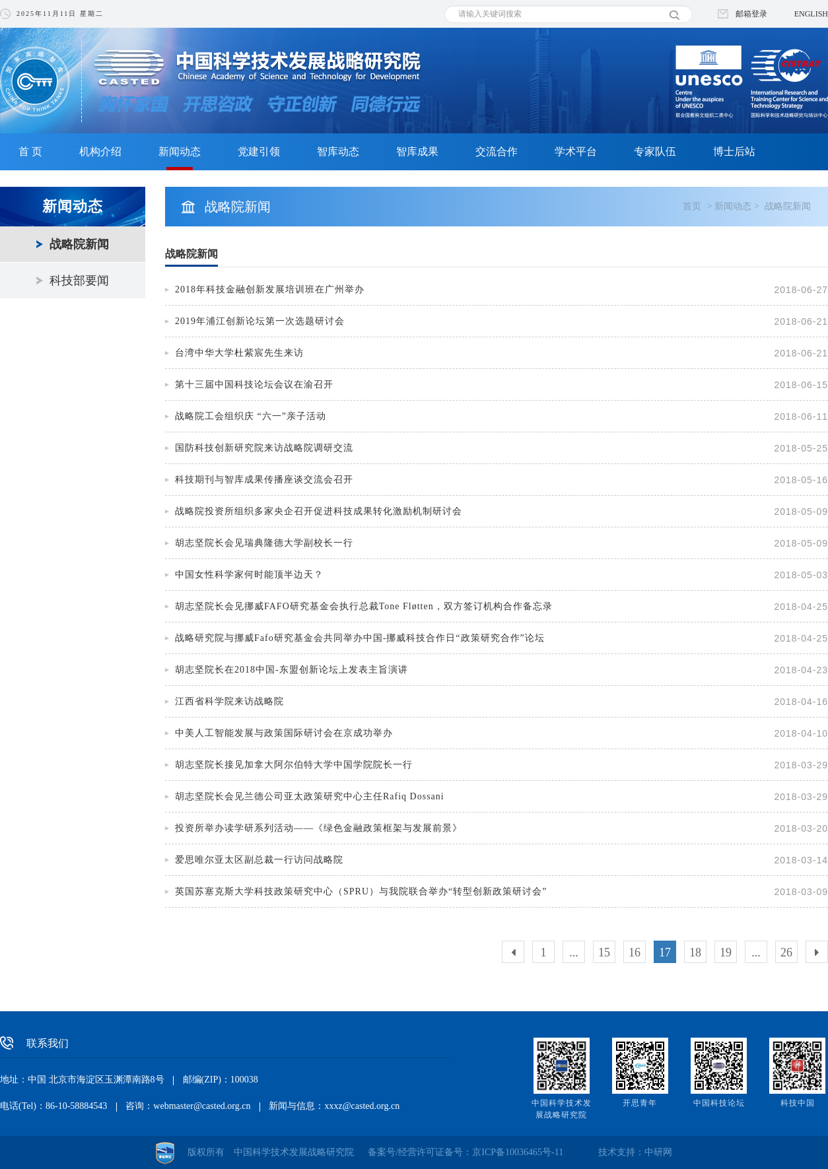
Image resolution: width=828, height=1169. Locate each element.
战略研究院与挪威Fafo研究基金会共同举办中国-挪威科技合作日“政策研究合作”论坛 (360, 638)
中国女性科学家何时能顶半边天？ (249, 575)
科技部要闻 (79, 280)
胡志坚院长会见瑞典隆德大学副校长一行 (264, 543)
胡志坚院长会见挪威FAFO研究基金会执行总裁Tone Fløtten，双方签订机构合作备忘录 (364, 606)
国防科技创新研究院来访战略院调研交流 (264, 448)
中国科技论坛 (719, 1103)
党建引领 (259, 151)
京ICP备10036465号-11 (517, 1152)
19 (726, 952)
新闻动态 (179, 151)
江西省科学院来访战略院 (229, 701)
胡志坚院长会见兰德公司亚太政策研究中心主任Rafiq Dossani (309, 796)
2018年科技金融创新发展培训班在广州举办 (272, 289)
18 (695, 952)
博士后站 (734, 151)
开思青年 (640, 1103)
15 (604, 952)
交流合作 (496, 151)
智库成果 (417, 151)
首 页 (30, 151)
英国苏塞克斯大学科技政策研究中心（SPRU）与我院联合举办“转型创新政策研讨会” (361, 891)
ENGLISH (811, 13)
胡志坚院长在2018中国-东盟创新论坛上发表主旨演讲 (291, 670)
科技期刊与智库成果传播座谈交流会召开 (264, 479)
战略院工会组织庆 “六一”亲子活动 (250, 416)
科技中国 (797, 1103)
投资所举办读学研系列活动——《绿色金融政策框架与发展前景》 (318, 828)
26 (786, 952)
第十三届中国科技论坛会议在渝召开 (254, 384)
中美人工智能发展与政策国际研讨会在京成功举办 (284, 733)
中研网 (658, 1152)
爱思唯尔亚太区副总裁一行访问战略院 (259, 860)
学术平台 (576, 151)
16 (634, 952)
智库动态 (338, 151)
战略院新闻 (79, 244)
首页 (692, 206)
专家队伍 (655, 151)
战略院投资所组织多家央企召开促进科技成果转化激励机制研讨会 (318, 511)
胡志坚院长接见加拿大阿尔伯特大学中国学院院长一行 (294, 765)
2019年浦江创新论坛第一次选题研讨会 (260, 321)
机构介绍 (100, 151)
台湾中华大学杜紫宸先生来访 (239, 353)
